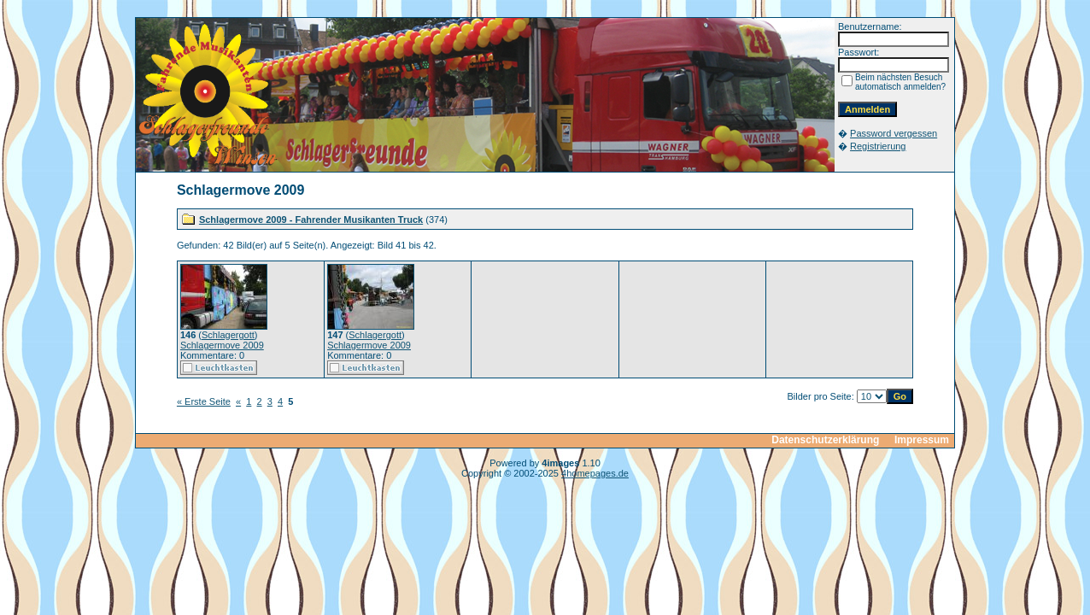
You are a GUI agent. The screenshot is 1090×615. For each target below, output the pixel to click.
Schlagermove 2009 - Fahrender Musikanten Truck (311, 219)
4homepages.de (595, 473)
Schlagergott (228, 335)
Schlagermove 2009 (222, 345)
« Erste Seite (204, 401)
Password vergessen (893, 133)
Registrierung (877, 146)
